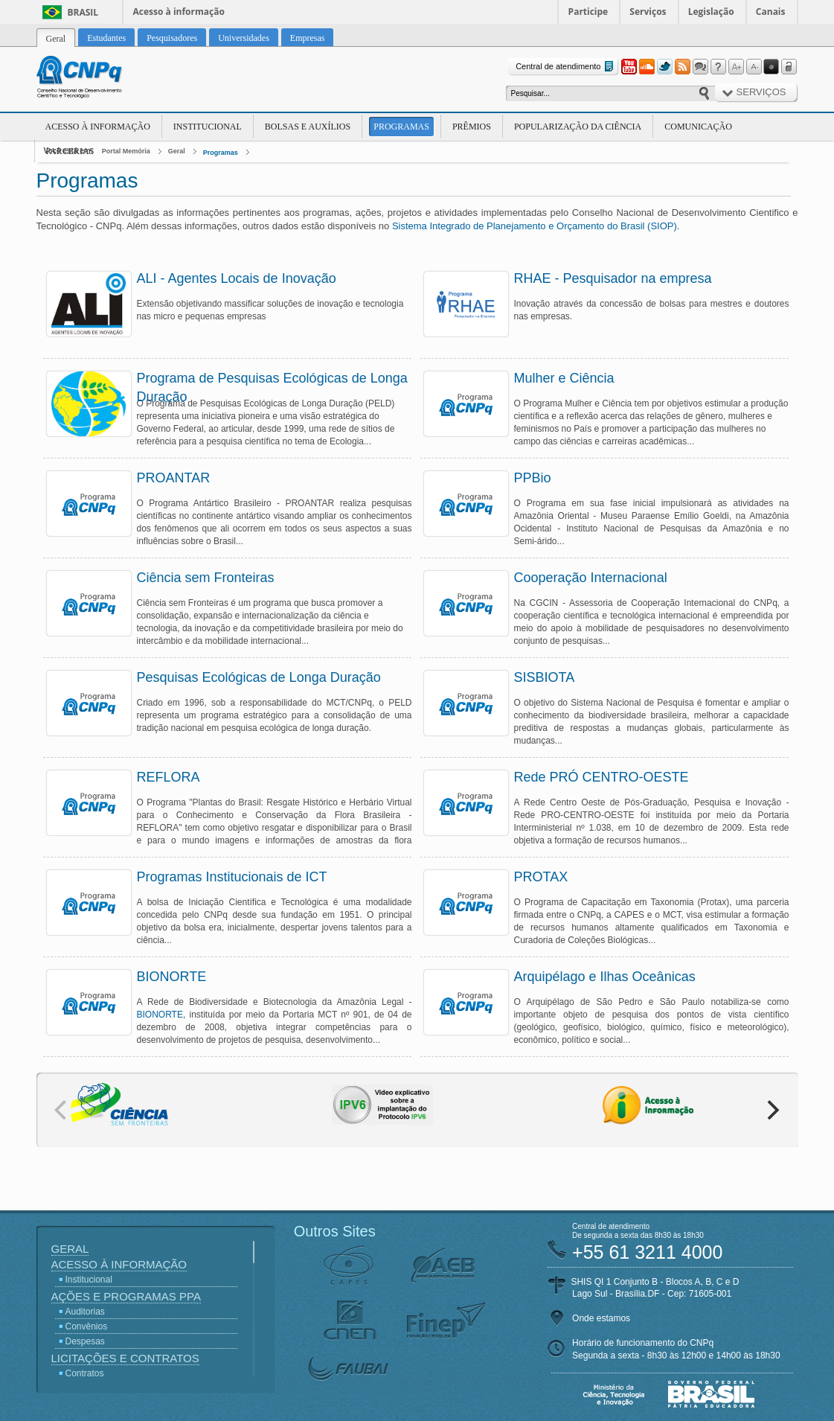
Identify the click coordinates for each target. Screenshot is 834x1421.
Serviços (647, 11)
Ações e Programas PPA (126, 1296)
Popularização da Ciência (577, 126)
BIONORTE (160, 1014)
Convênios (86, 1326)
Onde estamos (601, 1318)
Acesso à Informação (97, 126)
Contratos (84, 1373)
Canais (771, 11)
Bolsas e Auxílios (307, 126)
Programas (401, 126)
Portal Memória (126, 151)
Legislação (711, 11)
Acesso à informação (179, 11)
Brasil (83, 12)
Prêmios (471, 126)
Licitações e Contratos (125, 1358)
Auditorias (85, 1311)
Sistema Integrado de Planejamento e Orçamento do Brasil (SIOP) (534, 225)
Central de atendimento (566, 66)
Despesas (85, 1341)
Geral (176, 151)
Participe (588, 11)
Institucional (207, 126)
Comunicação (698, 126)
